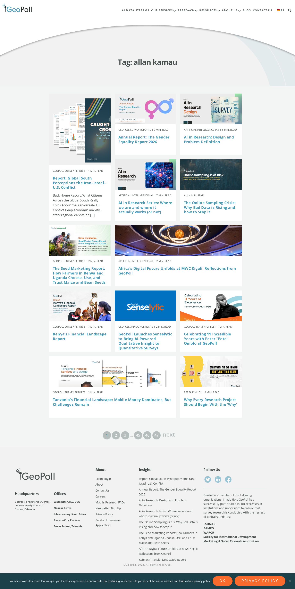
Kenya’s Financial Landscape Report (80, 336)
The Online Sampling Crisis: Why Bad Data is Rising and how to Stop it (210, 207)
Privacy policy (260, 581)
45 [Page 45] (138, 435)
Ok (223, 581)
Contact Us (262, 10)
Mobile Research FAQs (110, 503)
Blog (247, 10)
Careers (100, 497)
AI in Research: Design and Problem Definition (209, 139)
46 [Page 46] (147, 435)
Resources (208, 10)
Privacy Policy (104, 515)
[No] (290, 581)
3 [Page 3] (125, 435)
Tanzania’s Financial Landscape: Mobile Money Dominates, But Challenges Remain (112, 402)
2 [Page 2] (116, 435)
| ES (279, 10)
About (99, 485)
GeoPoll (131, 566)
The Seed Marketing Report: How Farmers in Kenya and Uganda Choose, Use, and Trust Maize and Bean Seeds (79, 275)
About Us (230, 10)
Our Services (162, 10)
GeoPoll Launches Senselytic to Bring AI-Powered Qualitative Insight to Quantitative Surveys (145, 341)
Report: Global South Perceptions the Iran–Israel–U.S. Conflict (79, 183)
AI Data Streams (135, 10)
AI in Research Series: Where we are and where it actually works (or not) (145, 207)
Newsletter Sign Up (108, 509)
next (169, 434)
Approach (186, 10)
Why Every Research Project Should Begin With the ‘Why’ (210, 402)
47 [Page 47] (156, 435)
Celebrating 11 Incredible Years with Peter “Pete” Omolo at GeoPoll (207, 339)
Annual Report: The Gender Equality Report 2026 (144, 139)
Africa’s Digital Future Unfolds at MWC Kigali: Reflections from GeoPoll (177, 271)
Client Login (103, 479)
